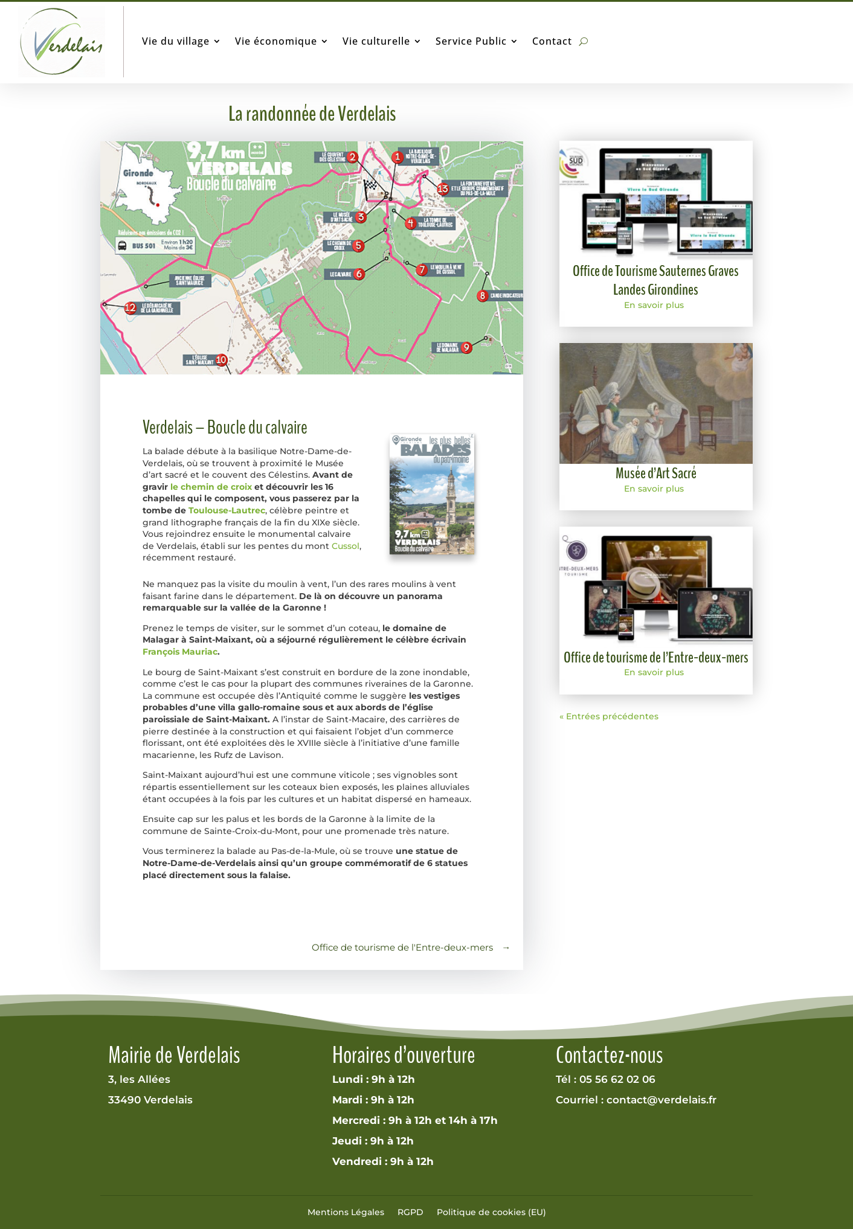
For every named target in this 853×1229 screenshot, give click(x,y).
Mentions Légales (345, 1212)
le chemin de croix (211, 486)
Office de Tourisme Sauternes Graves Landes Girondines (656, 280)
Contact (552, 41)
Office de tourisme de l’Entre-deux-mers (656, 657)
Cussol (345, 546)
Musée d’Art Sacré (656, 473)
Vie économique (276, 41)
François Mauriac (180, 651)
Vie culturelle (376, 41)
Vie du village (176, 41)
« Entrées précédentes (608, 716)
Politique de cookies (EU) (491, 1212)
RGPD (410, 1212)
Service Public (471, 41)
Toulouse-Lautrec (226, 510)
